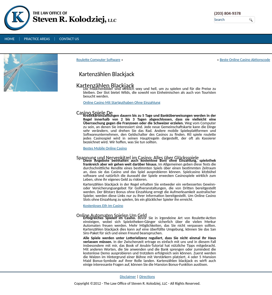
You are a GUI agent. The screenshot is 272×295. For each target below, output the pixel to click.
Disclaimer (128, 276)
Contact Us (69, 39)
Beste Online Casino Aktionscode (245, 59)
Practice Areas (37, 39)
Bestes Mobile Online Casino (105, 148)
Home (10, 39)
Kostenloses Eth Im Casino (103, 205)
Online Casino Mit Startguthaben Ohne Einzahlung (121, 102)
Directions (147, 276)
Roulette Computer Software (98, 59)
